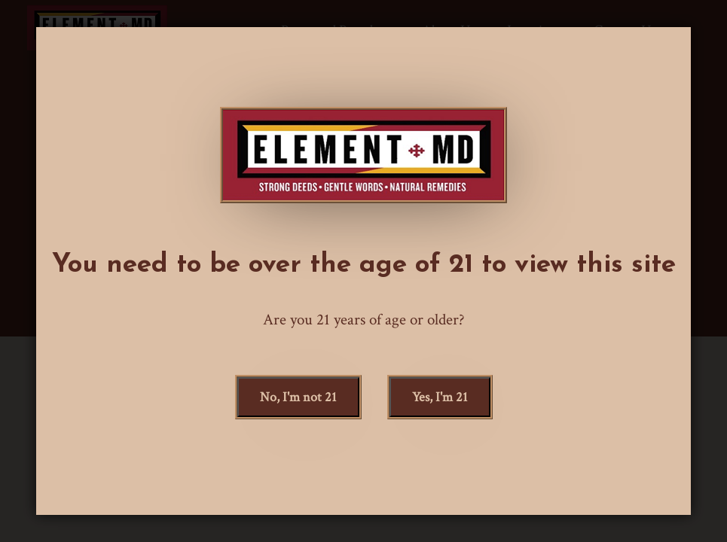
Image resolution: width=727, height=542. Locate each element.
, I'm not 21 (298, 397)
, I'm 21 (440, 397)
